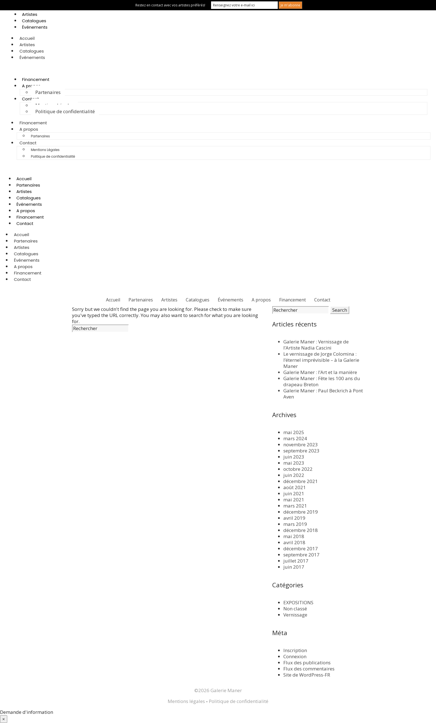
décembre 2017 (300, 548)
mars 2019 (295, 524)
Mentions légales (186, 701)
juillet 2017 (295, 561)
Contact (30, 99)
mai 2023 (293, 463)
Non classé (295, 608)
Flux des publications (307, 662)
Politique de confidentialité (65, 111)
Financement (35, 79)
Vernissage (295, 614)
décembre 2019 (300, 512)
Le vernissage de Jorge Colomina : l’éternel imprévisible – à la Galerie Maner (321, 360)
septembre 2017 (301, 554)
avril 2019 (294, 518)
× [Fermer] (3, 719)
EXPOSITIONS (298, 602)
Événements (35, 27)
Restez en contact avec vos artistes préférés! (170, 5)
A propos (28, 129)
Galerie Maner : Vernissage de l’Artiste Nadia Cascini (316, 344)
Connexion (294, 656)
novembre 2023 (300, 444)
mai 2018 (293, 536)
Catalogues (34, 21)
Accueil (27, 38)
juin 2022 (293, 475)
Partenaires (48, 92)
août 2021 (294, 487)
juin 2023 (293, 457)
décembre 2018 (300, 530)
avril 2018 (294, 542)
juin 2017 (293, 567)
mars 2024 (295, 438)
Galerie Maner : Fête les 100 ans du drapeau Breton (321, 381)
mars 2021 (295, 505)
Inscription (295, 650)
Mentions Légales (45, 149)
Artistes (29, 14)
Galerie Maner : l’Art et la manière (320, 372)
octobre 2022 (298, 469)
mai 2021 (293, 499)
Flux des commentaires (309, 668)
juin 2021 (293, 493)
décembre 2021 (300, 481)
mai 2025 (293, 432)
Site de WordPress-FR (306, 675)
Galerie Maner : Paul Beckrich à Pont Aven (323, 393)
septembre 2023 (301, 450)
